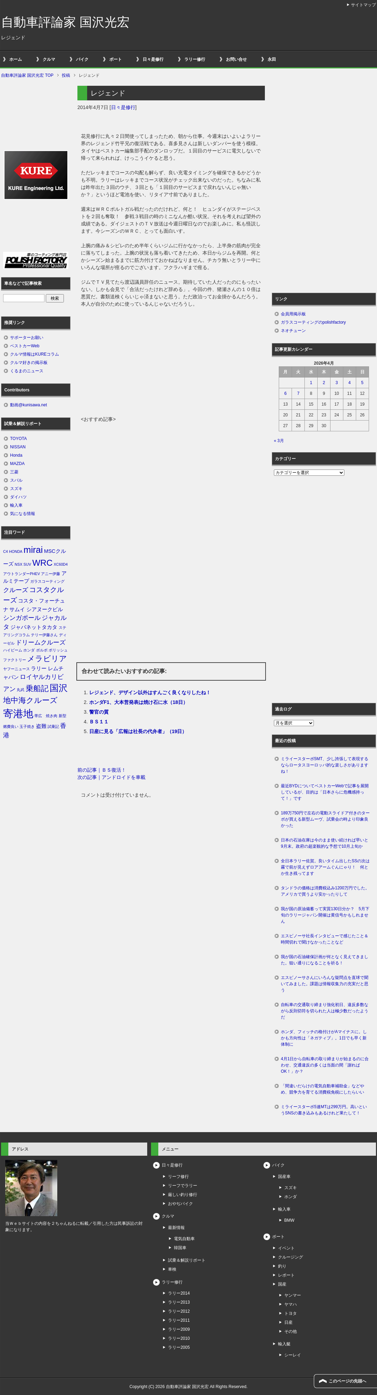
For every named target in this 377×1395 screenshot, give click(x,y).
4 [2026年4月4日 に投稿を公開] (349, 382)
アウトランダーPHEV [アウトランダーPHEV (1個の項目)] (21, 574)
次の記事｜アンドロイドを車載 (111, 777)
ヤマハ (290, 1304)
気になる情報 (22, 513)
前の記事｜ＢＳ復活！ (101, 770)
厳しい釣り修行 (182, 1194)
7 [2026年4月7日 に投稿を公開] (298, 393)
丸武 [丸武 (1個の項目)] (20, 690)
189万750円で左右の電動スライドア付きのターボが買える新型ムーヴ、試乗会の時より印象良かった (325, 819)
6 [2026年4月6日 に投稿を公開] (285, 393)
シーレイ (292, 1355)
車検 (172, 1269)
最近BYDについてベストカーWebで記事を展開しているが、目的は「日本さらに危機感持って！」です (325, 792)
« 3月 (279, 440)
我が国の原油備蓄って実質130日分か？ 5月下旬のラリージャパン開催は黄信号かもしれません (325, 915)
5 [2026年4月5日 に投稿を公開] (362, 382)
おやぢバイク (180, 1203)
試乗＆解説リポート (187, 1260)
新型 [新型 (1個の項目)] (62, 716)
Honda (16, 455)
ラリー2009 (179, 1329)
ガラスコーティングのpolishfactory (313, 322)
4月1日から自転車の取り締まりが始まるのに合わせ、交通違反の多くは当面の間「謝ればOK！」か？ (325, 1065)
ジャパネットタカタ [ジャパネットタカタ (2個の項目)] (33, 627)
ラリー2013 (179, 1302)
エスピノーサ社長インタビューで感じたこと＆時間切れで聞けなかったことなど (324, 939)
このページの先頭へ (347, 1381)
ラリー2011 (179, 1320)
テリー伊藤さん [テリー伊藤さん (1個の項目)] (44, 635)
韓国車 (180, 1247)
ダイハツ (18, 497)
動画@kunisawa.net (28, 404)
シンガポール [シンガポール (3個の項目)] (22, 617)
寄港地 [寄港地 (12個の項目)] (18, 713)
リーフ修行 (178, 1176)
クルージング (290, 1257)
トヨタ (290, 1313)
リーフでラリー (182, 1185)
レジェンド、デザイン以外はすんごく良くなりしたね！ (150, 692)
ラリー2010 (179, 1338)
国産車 (284, 1176)
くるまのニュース (26, 370)
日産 (288, 1322)
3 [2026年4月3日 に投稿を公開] (337, 382)
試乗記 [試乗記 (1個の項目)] (53, 726)
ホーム (15, 59)
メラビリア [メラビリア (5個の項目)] (47, 658)
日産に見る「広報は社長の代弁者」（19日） (138, 731)
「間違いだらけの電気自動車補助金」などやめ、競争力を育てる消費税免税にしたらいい (322, 1089)
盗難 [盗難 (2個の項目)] (41, 726)
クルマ (49, 59)
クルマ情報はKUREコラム (34, 354)
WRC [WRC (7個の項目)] (42, 562)
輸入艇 (284, 1344)
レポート (286, 1275)
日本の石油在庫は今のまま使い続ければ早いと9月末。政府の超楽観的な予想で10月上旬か (324, 843)
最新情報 (176, 1227)
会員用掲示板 (293, 314)
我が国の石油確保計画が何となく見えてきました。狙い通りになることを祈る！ (324, 959)
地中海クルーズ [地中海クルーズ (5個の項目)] (30, 700)
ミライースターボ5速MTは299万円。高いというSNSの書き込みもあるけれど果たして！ (324, 1109)
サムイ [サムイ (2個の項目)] (17, 609)
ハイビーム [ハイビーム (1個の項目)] (12, 650)
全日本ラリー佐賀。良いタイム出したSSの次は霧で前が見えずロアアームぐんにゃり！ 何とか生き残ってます (325, 867)
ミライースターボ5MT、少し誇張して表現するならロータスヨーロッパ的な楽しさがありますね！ (324, 765)
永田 (272, 59)
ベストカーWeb (24, 345)
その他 (290, 1331)
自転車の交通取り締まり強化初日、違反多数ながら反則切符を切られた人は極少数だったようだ (324, 1011)
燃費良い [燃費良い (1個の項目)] (10, 726)
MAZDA (17, 463)
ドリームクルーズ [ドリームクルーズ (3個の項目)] (41, 642)
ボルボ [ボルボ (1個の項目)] (42, 650)
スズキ (16, 488)
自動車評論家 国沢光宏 (65, 22)
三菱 (14, 472)
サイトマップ (363, 4)
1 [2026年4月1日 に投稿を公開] (311, 382)
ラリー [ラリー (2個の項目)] (39, 668)
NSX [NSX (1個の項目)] (18, 564)
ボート (115, 59)
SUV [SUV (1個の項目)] (27, 564)
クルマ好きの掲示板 (29, 362)
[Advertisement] (171, 363)
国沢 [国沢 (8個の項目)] (59, 688)
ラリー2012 (179, 1311)
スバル (16, 480)
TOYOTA (18, 438)
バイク (82, 59)
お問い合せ (236, 59)
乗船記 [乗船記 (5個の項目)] (37, 688)
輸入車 (16, 505)
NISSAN (18, 447)
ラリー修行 (194, 59)
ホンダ (290, 1196)
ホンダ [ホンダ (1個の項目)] (29, 650)
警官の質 (99, 712)
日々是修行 (153, 59)
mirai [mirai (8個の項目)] (33, 550)
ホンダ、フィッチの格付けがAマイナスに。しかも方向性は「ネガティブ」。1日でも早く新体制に (324, 1038)
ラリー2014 (179, 1293)
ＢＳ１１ (99, 721)
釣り (282, 1266)
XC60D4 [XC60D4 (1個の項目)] (61, 564)
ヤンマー (292, 1295)
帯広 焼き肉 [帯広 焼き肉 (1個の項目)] (45, 716)
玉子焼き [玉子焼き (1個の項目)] (27, 726)
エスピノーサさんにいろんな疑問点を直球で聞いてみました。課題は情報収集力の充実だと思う (324, 984)
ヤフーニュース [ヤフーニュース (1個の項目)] (16, 669)
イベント (286, 1248)
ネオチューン (293, 330)
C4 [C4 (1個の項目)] (5, 551)
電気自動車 (184, 1238)
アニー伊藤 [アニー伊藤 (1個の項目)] (50, 574)
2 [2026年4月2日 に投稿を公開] (324, 382)
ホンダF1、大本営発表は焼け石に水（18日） (138, 702)
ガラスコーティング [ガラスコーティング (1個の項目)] (47, 581)
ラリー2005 (179, 1347)
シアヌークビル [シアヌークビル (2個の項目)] (44, 609)
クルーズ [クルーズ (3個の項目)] (15, 590)
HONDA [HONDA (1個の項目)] (15, 551)
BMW (289, 1220)
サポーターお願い (26, 337)
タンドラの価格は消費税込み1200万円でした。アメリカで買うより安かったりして (325, 891)
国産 (282, 1284)
